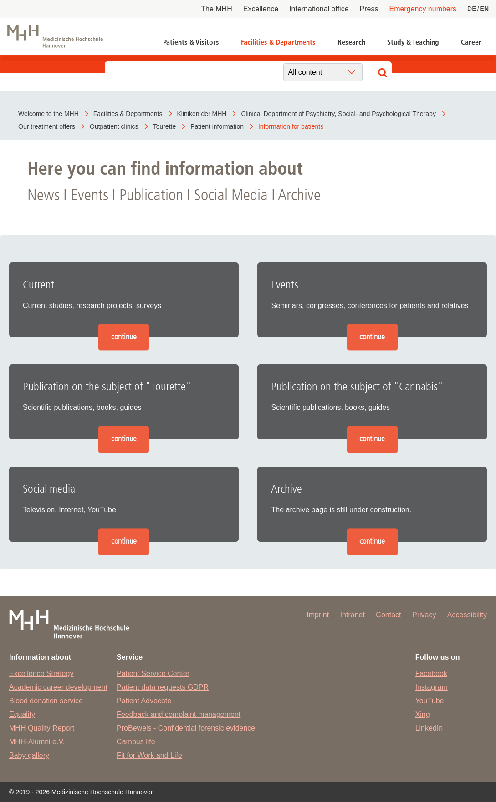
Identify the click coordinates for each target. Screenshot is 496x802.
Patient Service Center (153, 673)
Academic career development (58, 687)
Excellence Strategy (41, 673)
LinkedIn (429, 728)
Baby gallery (29, 755)
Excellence (260, 9)
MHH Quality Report (41, 728)
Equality (22, 714)
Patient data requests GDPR (163, 687)
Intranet (352, 615)
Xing (422, 714)
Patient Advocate (144, 701)
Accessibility (467, 615)
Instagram (431, 687)
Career (471, 42)
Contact (388, 615)
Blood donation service (46, 701)
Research (351, 42)
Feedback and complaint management (178, 714)
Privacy (424, 615)
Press (369, 9)
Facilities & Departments (278, 42)
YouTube (429, 701)
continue (124, 337)
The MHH (216, 9)
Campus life (136, 742)
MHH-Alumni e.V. (37, 742)
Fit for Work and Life (149, 755)
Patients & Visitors (191, 42)
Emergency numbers (422, 9)
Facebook (431, 673)
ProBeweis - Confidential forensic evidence (186, 728)
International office (318, 9)
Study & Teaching (413, 42)
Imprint (318, 615)
